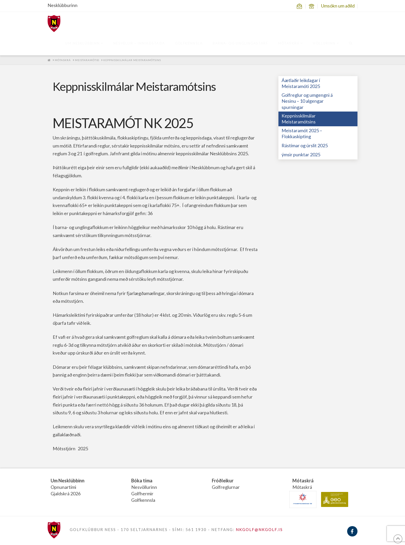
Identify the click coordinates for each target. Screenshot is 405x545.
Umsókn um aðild (338, 6)
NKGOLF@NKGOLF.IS (259, 529)
